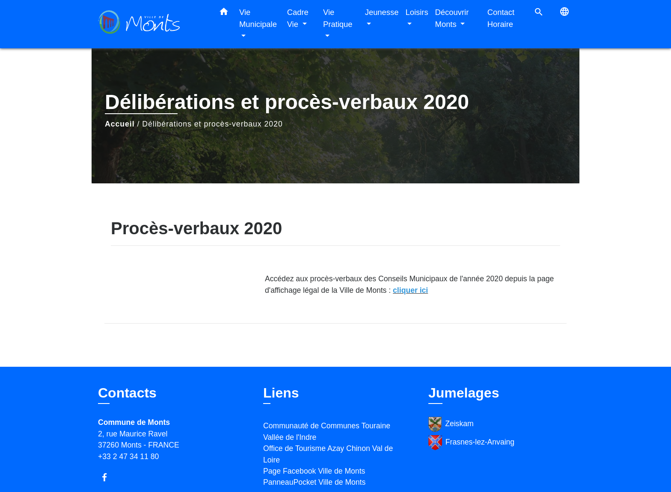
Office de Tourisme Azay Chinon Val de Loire (328, 454)
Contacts (127, 393)
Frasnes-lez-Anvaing (471, 442)
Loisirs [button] (416, 12)
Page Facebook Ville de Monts (314, 471)
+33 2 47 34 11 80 (128, 456)
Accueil (120, 124)
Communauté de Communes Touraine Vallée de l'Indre (326, 431)
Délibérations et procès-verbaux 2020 (212, 124)
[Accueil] (151, 24)
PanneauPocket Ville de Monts (314, 482)
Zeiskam (451, 424)
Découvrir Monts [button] (452, 18)
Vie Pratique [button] (338, 18)
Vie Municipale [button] (258, 18)
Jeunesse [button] (382, 12)
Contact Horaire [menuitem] (500, 18)
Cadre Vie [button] (298, 18)
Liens (281, 393)
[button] (224, 13)
